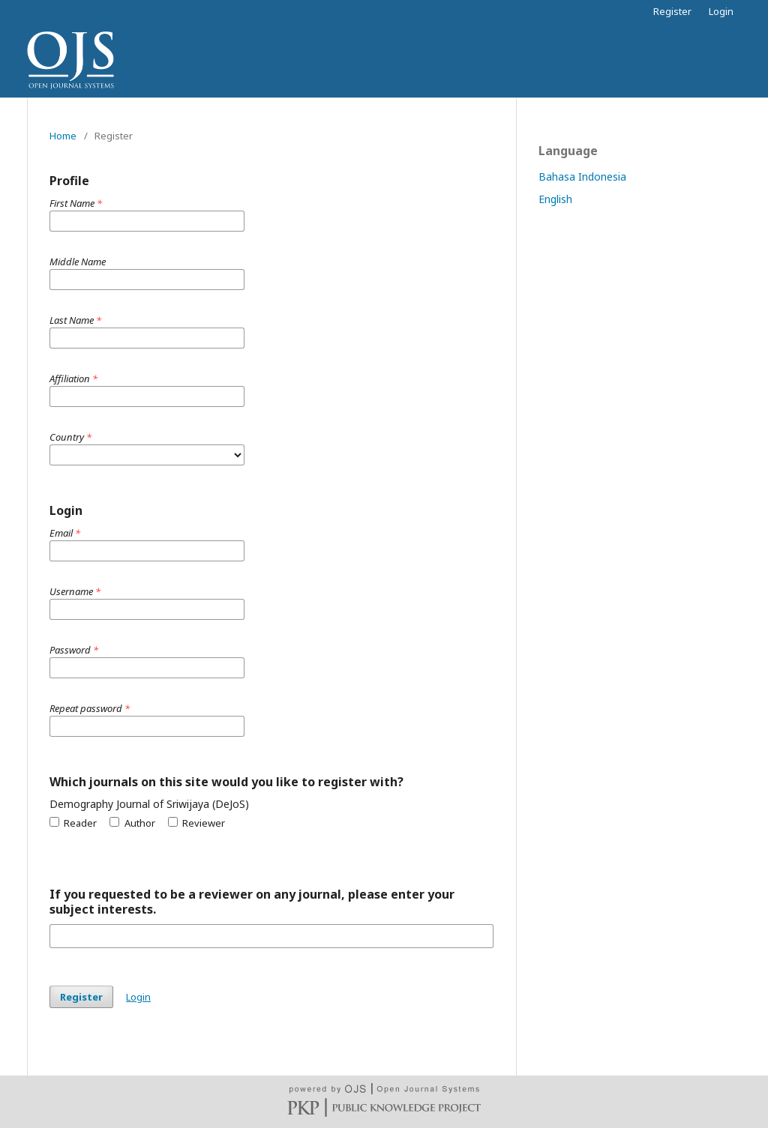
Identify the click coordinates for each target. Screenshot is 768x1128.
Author (132, 823)
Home (63, 135)
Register (672, 11)
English (555, 199)
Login (721, 11)
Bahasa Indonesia (582, 176)
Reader (73, 823)
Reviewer (196, 823)
